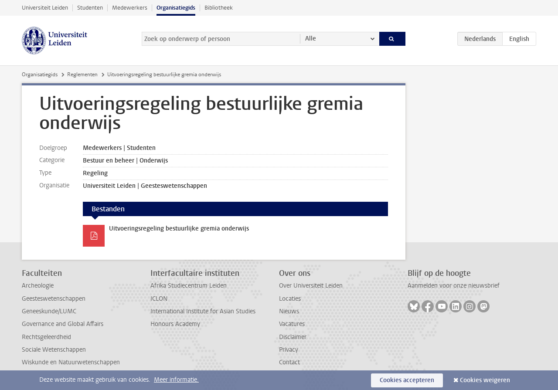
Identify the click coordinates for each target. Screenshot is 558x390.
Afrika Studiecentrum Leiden (188, 285)
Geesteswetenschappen (53, 299)
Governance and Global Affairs (62, 324)
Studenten (90, 7)
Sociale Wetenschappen (54, 350)
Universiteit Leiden (45, 7)
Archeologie (38, 285)
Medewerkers (129, 7)
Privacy (288, 350)
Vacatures (292, 324)
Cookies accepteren (407, 380)
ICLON (158, 299)
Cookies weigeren (485, 380)
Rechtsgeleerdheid (46, 337)
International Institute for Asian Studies (202, 311)
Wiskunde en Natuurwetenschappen (71, 362)
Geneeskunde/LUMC (49, 311)
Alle (310, 38)
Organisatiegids (176, 7)
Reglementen (82, 74)
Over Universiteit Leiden (311, 285)
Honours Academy (175, 324)
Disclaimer (292, 337)
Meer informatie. (176, 380)
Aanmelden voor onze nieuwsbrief (454, 285)
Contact (289, 362)
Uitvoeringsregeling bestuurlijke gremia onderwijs (179, 228)
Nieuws (289, 311)
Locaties (290, 299)
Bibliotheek (218, 7)
